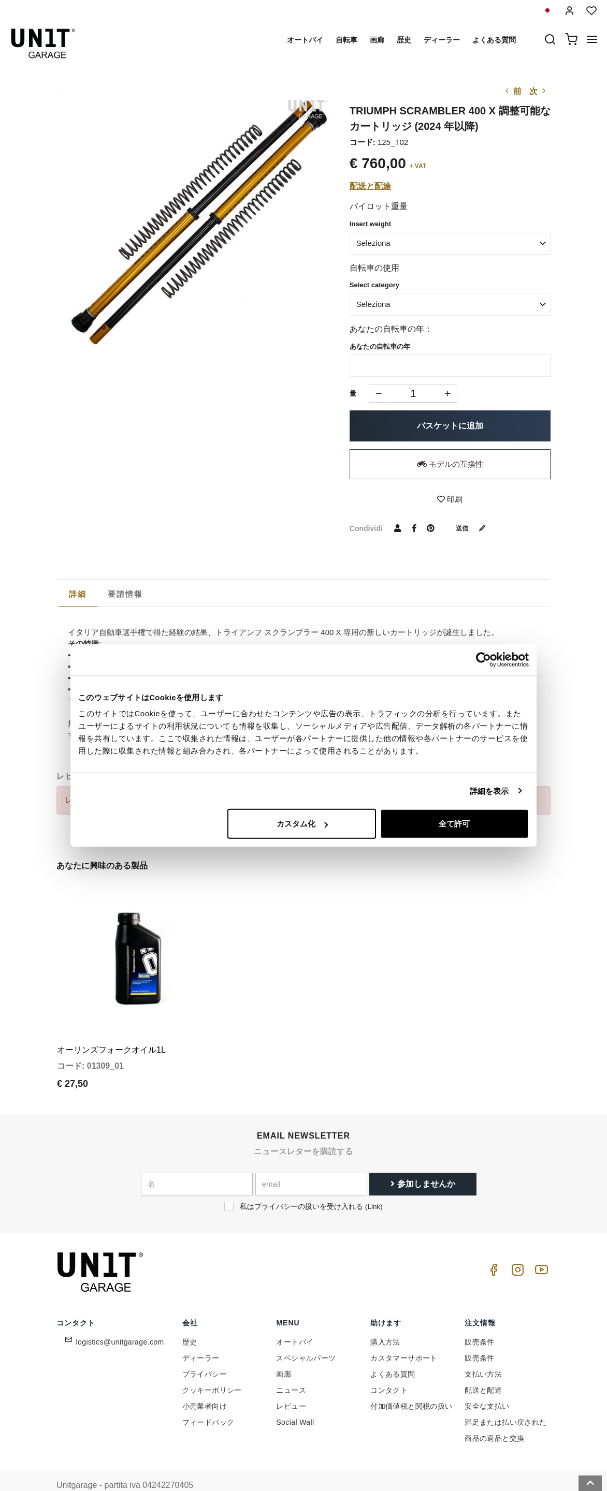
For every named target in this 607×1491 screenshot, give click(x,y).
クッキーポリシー (212, 1369)
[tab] (78, 594)
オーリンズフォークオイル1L (111, 1028)
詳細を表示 (489, 790)
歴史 (404, 40)
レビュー (291, 1385)
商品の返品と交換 (494, 1417)
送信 (474, 528)
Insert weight (370, 224)
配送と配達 (370, 186)
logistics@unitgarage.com (120, 1321)
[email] (311, 1163)
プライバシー (204, 1353)
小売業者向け (204, 1385)
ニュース (291, 1369)
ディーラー (442, 40)
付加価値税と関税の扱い (411, 1385)
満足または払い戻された (505, 1401)
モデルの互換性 (450, 464)
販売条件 (480, 1321)
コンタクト (389, 1369)
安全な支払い (487, 1385)
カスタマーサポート (404, 1337)
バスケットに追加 (450, 425)
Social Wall (295, 1401)
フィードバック (208, 1401)
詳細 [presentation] (78, 593)
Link (373, 1185)
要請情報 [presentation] (125, 593)
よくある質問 (494, 40)
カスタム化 (302, 823)
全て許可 (454, 823)
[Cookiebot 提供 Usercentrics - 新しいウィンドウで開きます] (483, 659)
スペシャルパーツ (306, 1337)
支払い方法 (483, 1353)
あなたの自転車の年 (380, 346)
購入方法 (385, 1321)
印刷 (450, 499)
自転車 (346, 40)
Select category (374, 285)
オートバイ (305, 40)
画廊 (377, 40)
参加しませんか (423, 1162)
